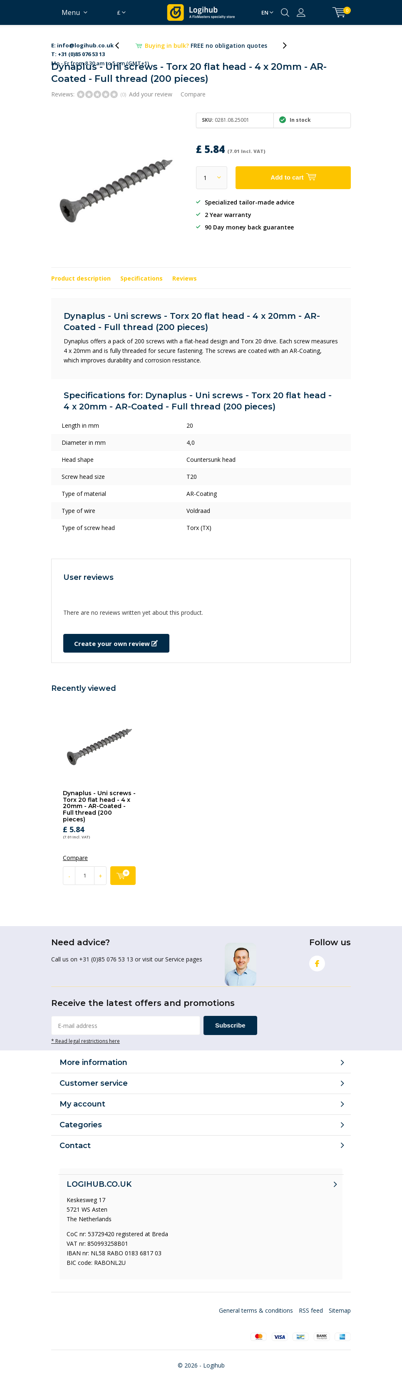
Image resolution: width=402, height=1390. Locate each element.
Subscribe (230, 1025)
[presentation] (121, 45)
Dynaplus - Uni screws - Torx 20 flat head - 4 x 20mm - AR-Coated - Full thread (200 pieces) (99, 806)
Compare (193, 94)
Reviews (184, 278)
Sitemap (340, 1310)
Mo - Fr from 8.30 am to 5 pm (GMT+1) (100, 46)
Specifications (141, 278)
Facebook (317, 962)
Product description (81, 278)
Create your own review (116, 643)
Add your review (150, 94)
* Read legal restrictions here (85, 1041)
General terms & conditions (256, 1310)
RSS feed (311, 1310)
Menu (71, 12)
